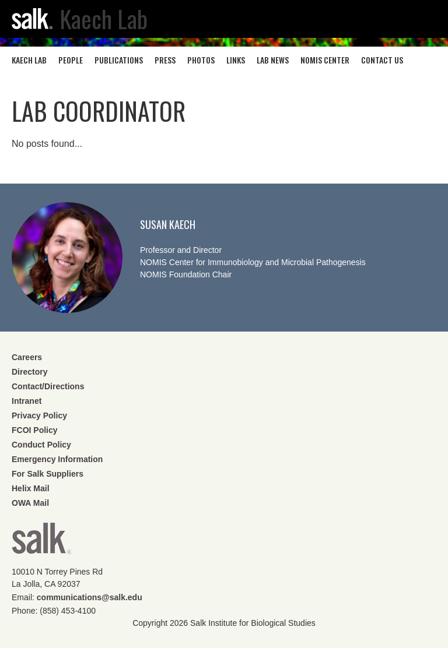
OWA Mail (30, 503)
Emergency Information (57, 459)
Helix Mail (31, 488)
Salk (41, 542)
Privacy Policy (39, 415)
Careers (27, 357)
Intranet (26, 401)
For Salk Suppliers (47, 473)
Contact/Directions (48, 386)
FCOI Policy (35, 430)
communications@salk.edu (89, 597)
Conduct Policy (41, 444)
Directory (29, 371)
